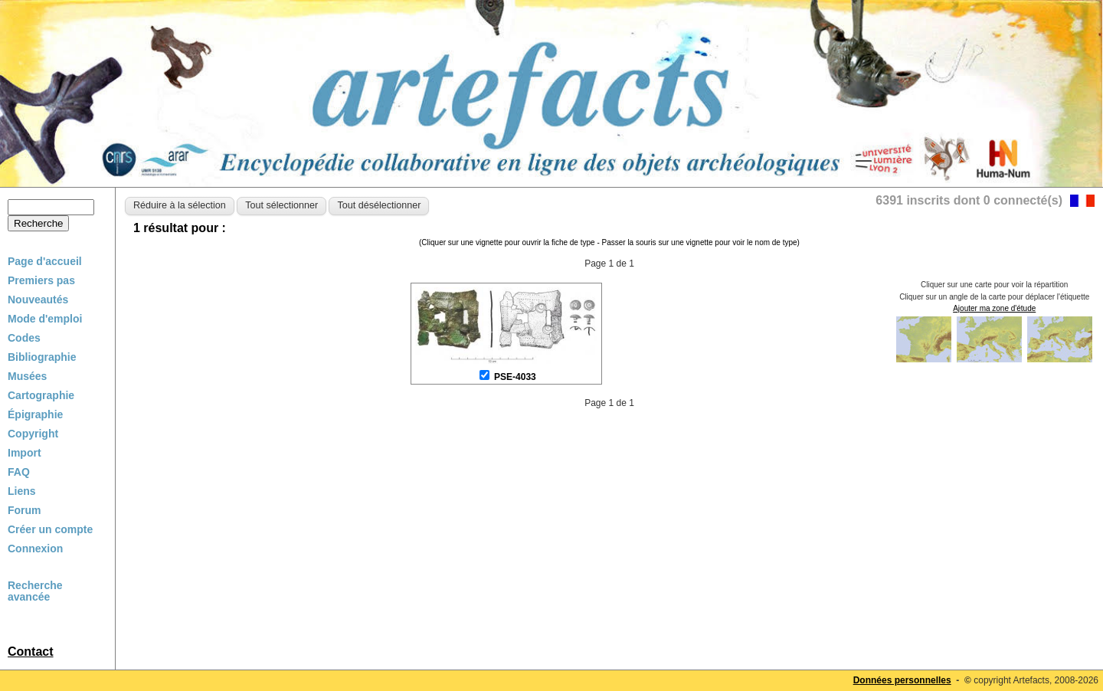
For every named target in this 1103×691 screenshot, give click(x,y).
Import (24, 453)
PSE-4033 (515, 377)
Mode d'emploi (45, 319)
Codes (24, 338)
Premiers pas (41, 280)
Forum (24, 510)
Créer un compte (50, 529)
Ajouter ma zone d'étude (994, 308)
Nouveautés (38, 299)
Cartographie (41, 395)
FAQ (19, 472)
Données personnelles (902, 680)
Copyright (33, 433)
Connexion (35, 548)
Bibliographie (42, 357)
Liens (22, 491)
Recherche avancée (35, 591)
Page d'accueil (45, 261)
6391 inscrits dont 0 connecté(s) (969, 200)
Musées (27, 376)
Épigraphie (35, 414)
